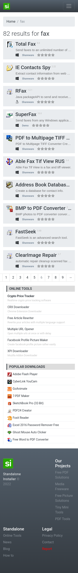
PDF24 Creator (19, 410)
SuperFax (21, 114)
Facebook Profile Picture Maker (27, 340)
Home (10, 21)
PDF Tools (62, 519)
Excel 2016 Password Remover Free (33, 425)
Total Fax (21, 44)
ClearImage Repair (31, 255)
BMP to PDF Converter (36, 208)
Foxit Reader (18, 417)
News (7, 542)
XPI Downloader (17, 351)
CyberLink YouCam (22, 381)
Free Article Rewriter (20, 318)
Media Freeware (62, 486)
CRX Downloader (18, 307)
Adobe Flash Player (22, 374)
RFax (16, 91)
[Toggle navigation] (69, 6)
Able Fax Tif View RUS (35, 161)
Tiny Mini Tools (61, 509)
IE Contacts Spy (28, 67)
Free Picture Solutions (64, 498)
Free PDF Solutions (62, 474)
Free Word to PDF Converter (28, 439)
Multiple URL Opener (20, 329)
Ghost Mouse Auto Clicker (26, 432)
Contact (48, 542)
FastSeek (21, 232)
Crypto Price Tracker (20, 296)
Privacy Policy (52, 535)
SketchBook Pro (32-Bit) (25, 403)
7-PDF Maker (18, 396)
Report (47, 549)
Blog (6, 549)
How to (8, 555)
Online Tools (12, 535)
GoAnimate (17, 388)
